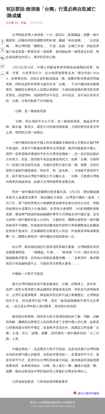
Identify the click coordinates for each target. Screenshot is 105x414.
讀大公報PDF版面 (88, 393)
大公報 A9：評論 (16, 22)
